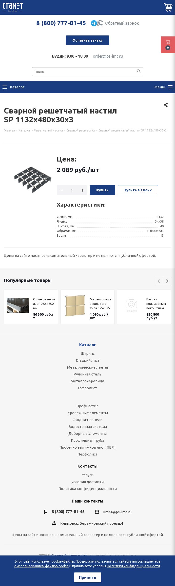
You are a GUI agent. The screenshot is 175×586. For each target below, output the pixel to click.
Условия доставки (87, 482)
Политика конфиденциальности (87, 489)
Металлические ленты (87, 367)
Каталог (87, 344)
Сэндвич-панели (87, 420)
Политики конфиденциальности (133, 566)
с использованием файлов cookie (41, 566)
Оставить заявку (87, 40)
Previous (159, 281)
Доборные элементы (87, 433)
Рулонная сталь (87, 374)
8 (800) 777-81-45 (61, 23)
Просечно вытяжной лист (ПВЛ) (87, 447)
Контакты (87, 466)
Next (167, 281)
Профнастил (87, 406)
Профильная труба (87, 440)
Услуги (87, 475)
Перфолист (87, 454)
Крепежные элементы (87, 413)
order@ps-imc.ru (108, 56)
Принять (87, 577)
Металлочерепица (87, 381)
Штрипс (88, 353)
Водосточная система (87, 426)
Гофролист (87, 388)
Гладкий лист (87, 360)
